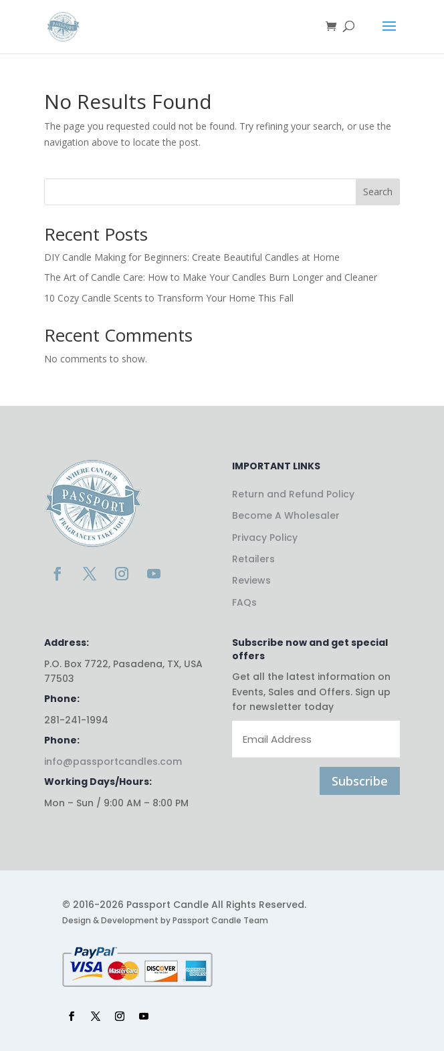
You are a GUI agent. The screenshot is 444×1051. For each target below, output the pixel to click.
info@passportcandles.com (113, 761)
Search (378, 191)
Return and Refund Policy (293, 494)
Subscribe (360, 781)
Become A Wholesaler (286, 515)
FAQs (244, 602)
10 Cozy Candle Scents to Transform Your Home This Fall (169, 297)
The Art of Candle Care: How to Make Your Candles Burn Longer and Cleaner (210, 277)
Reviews (251, 580)
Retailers (253, 559)
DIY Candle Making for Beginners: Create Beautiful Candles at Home (192, 257)
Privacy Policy (265, 537)
